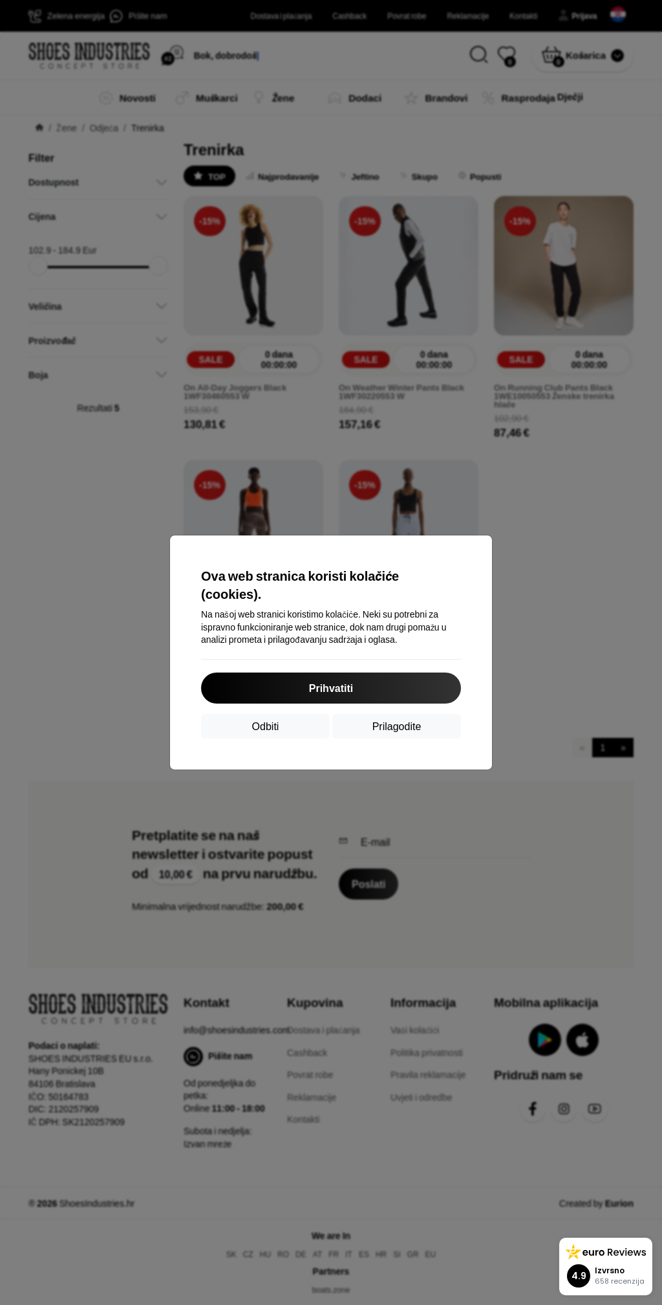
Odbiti (265, 726)
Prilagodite (397, 726)
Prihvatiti (331, 688)
